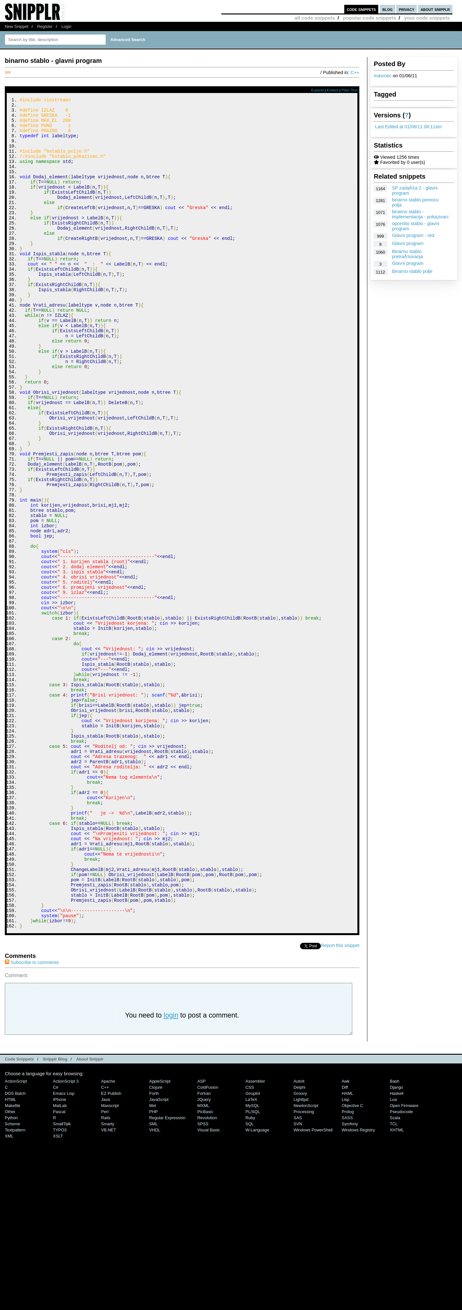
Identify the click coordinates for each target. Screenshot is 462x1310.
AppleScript (159, 1237)
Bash (394, 1237)
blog (387, 9)
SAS (298, 1273)
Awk (345, 1237)
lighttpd (301, 1255)
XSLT (58, 1291)
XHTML (397, 1285)
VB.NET (108, 1285)
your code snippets (427, 18)
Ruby (250, 1273)
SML (153, 1279)
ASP (201, 1237)
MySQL (252, 1261)
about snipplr (435, 9)
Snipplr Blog (55, 1215)
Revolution (207, 1273)
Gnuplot (252, 1249)
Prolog (348, 1267)
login (171, 1171)
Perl (104, 1267)
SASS (347, 1273)
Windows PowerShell (313, 1285)
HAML (347, 1249)
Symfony (350, 1279)
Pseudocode (401, 1267)
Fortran (204, 1249)
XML (9, 1291)
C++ (355, 72)
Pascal (59, 1267)
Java (105, 1255)
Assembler (255, 1237)
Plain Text (349, 90)
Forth (154, 1249)
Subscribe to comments (32, 1118)
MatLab (60, 1261)
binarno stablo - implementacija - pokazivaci (420, 214)
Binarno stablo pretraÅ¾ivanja (407, 254)
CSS (249, 1243)
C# (55, 1243)
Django (396, 1243)
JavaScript (158, 1255)
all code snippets (315, 18)
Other (10, 1267)
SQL (249, 1279)
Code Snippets (19, 1215)
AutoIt (299, 1237)
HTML (10, 1255)
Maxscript (110, 1261)
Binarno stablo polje (412, 271)
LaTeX (251, 1255)
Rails (105, 1273)
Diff (345, 1243)
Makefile (12, 1261)
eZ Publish (111, 1249)
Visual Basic (208, 1285)
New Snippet (16, 26)
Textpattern (15, 1285)
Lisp (345, 1255)
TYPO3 (59, 1285)
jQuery (204, 1255)
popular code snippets (369, 18)
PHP (153, 1267)
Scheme (12, 1279)
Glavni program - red (413, 235)
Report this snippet (340, 1101)
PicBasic (205, 1267)
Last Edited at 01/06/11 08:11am (408, 126)
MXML (203, 1261)
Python (11, 1273)
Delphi (299, 1243)
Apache (108, 1237)
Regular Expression (167, 1273)
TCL (394, 1279)
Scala (395, 1273)
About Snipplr (90, 1215)
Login (66, 26)
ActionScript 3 (66, 1237)
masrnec (382, 75)
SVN (298, 1279)
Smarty (107, 1279)
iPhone (59, 1255)
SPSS (203, 1279)
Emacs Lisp (63, 1249)
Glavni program (408, 243)
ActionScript (16, 1237)
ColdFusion (207, 1243)
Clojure (155, 1243)
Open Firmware (404, 1261)
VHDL (154, 1285)
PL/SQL (252, 1267)
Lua (393, 1255)
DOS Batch (15, 1249)
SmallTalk (62, 1279)
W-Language (257, 1285)
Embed (332, 90)
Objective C (352, 1261)
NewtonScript (306, 1261)
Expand (317, 90)
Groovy (300, 1249)
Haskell (396, 1249)
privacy (406, 9)
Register (45, 26)
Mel (152, 1261)
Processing (304, 1267)
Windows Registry (358, 1285)
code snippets (361, 9)
